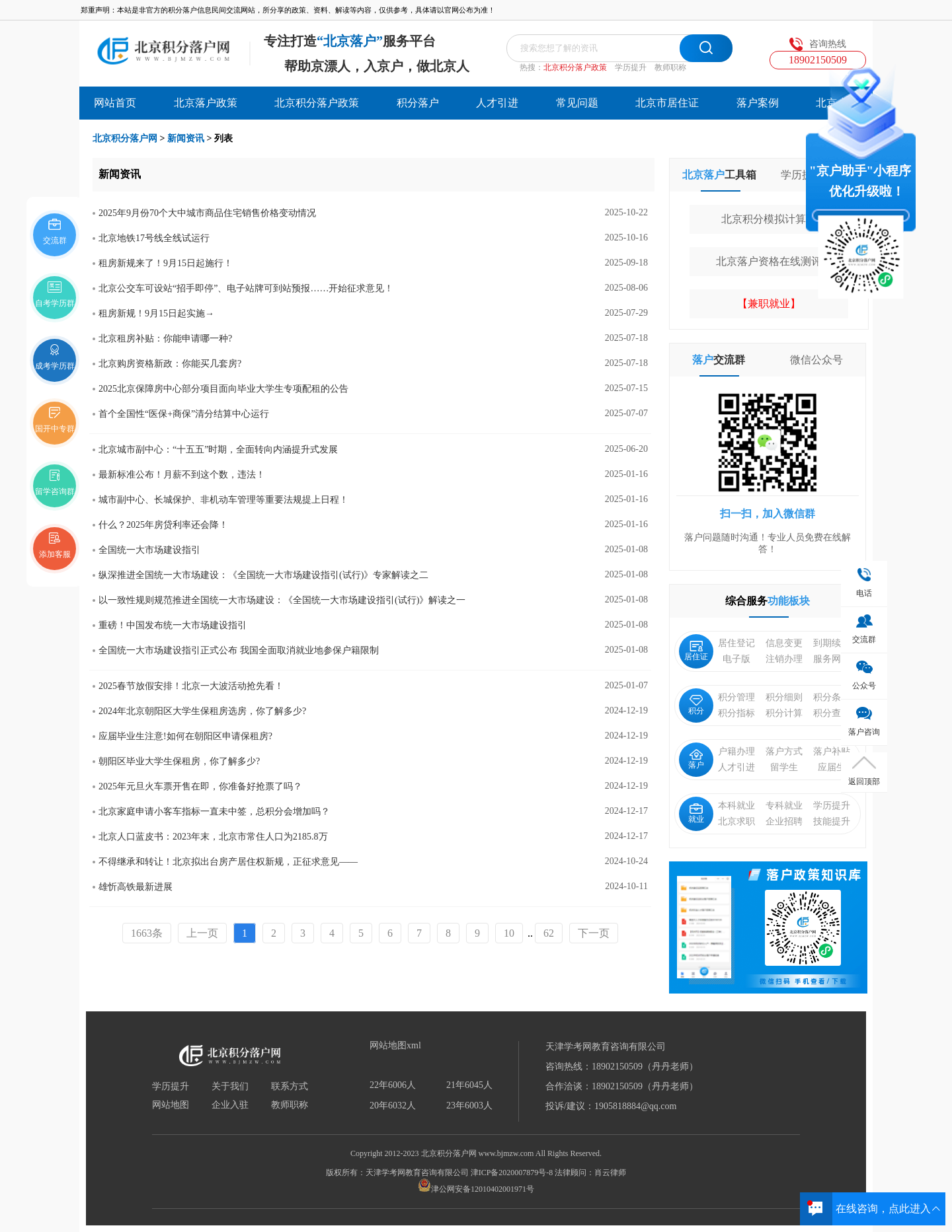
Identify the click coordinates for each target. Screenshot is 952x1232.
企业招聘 (784, 821)
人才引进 (497, 102)
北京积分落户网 (125, 138)
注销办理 (784, 659)
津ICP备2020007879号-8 (512, 1172)
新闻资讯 (185, 138)
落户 (696, 759)
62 (548, 933)
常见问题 (577, 102)
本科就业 (736, 806)
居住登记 (736, 643)
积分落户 (418, 102)
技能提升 (831, 821)
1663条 (147, 933)
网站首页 (115, 102)
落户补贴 (831, 751)
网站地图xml (395, 1045)
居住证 (696, 651)
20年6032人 (393, 1105)
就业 (696, 813)
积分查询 (831, 713)
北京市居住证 (667, 102)
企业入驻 (230, 1105)
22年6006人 (393, 1085)
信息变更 (784, 643)
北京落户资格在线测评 (769, 261)
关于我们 (230, 1086)
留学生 (784, 767)
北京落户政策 (205, 102)
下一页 (594, 933)
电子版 (736, 659)
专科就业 (784, 806)
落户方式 (784, 751)
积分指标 (736, 713)
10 (509, 933)
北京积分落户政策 (575, 67)
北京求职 (736, 821)
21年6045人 (469, 1085)
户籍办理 (736, 751)
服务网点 (831, 659)
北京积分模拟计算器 (768, 219)
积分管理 (736, 697)
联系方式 (289, 1086)
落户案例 (757, 102)
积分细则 (784, 697)
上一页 (202, 933)
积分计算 (784, 713)
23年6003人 (469, 1105)
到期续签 (831, 643)
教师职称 (670, 67)
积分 (696, 705)
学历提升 (631, 67)
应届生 (832, 767)
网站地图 (170, 1105)
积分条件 (831, 697)
